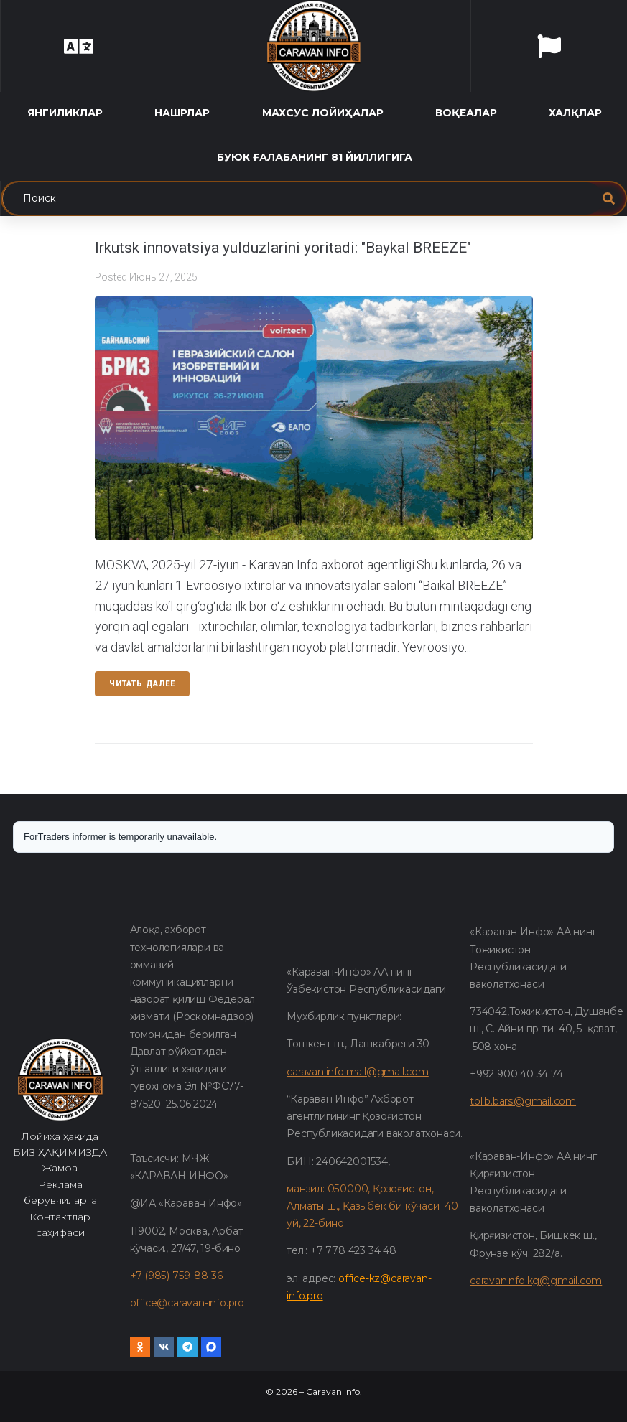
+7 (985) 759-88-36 (176, 1275)
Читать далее (142, 683)
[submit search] (609, 198)
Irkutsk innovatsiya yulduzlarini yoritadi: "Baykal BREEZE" (283, 247)
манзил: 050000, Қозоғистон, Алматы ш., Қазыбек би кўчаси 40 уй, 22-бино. (372, 1206)
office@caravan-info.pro (187, 1302)
